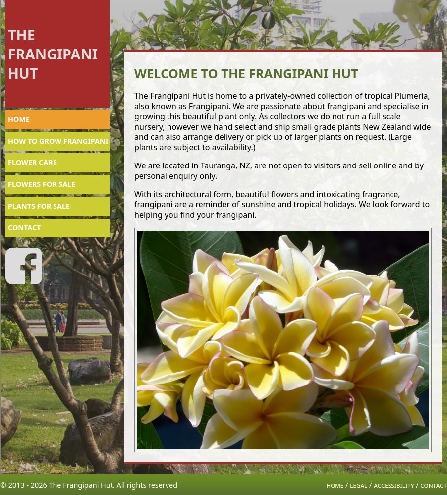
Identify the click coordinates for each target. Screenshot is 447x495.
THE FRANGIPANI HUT (53, 54)
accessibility (394, 485)
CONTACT (24, 227)
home (335, 485)
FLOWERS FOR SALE (41, 184)
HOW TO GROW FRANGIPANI (58, 141)
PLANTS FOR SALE (39, 206)
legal (358, 485)
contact (433, 485)
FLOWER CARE (32, 162)
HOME (19, 119)
